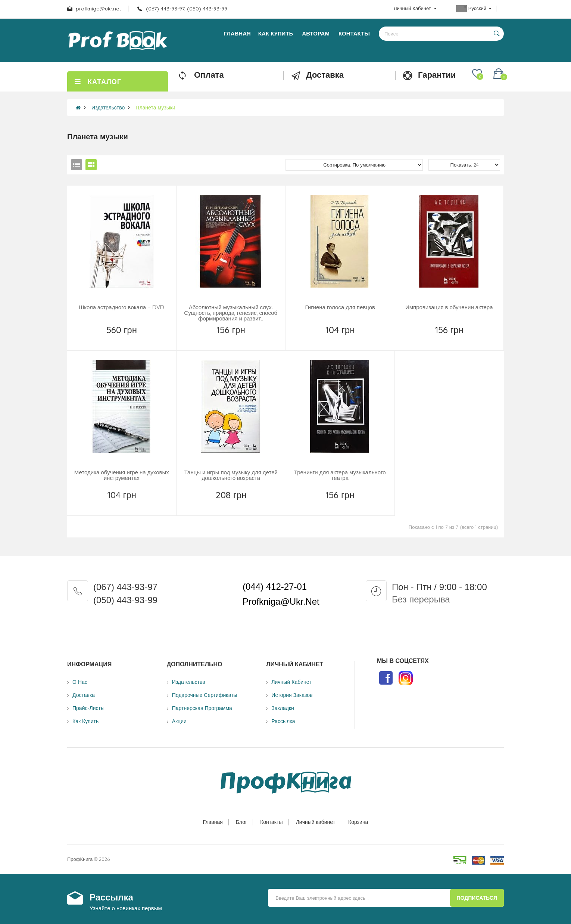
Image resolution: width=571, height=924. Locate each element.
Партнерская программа (202, 708)
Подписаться (477, 897)
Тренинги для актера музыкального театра (340, 475)
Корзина (358, 822)
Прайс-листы (88, 708)
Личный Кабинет (291, 682)
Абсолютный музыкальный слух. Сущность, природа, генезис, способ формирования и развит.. (230, 313)
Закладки (282, 708)
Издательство (108, 107)
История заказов (291, 695)
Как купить (85, 721)
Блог (241, 822)
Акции (179, 721)
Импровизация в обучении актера (449, 307)
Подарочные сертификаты (204, 695)
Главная (213, 822)
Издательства (188, 682)
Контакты (271, 822)
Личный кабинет (315, 822)
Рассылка (283, 721)
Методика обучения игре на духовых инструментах (121, 475)
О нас (79, 682)
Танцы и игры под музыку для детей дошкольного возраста (231, 475)
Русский (474, 8)
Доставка (83, 695)
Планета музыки (155, 107)
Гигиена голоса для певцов (340, 307)
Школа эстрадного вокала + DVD (121, 307)
